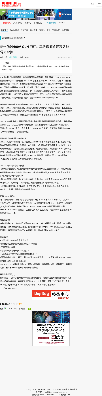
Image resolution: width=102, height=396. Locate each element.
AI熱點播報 (6, 23)
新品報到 (19, 38)
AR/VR (62, 23)
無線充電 (33, 30)
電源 (48, 30)
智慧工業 (24, 30)
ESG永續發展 (50, 23)
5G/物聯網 (14, 30)
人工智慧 (17, 23)
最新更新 (4, 30)
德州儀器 (13, 57)
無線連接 (65, 30)
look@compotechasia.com (56, 392)
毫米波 (42, 30)
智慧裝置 (56, 30)
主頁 (13, 38)
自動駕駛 (37, 23)
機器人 (27, 23)
